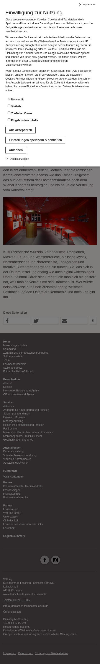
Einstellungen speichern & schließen (35, 140)
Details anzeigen (19, 158)
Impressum (89, 4)
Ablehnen (16, 150)
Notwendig (16, 99)
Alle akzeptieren (20, 130)
